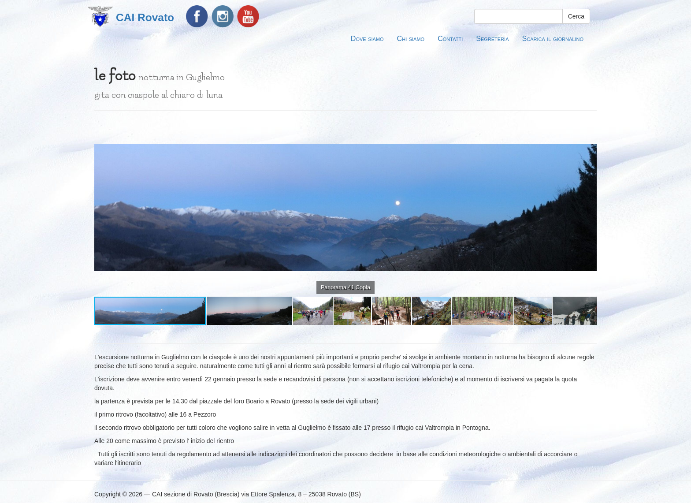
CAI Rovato (145, 17)
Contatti (450, 38)
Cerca (576, 16)
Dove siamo (367, 38)
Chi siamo (411, 38)
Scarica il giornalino (552, 38)
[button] (589, 127)
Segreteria (492, 38)
